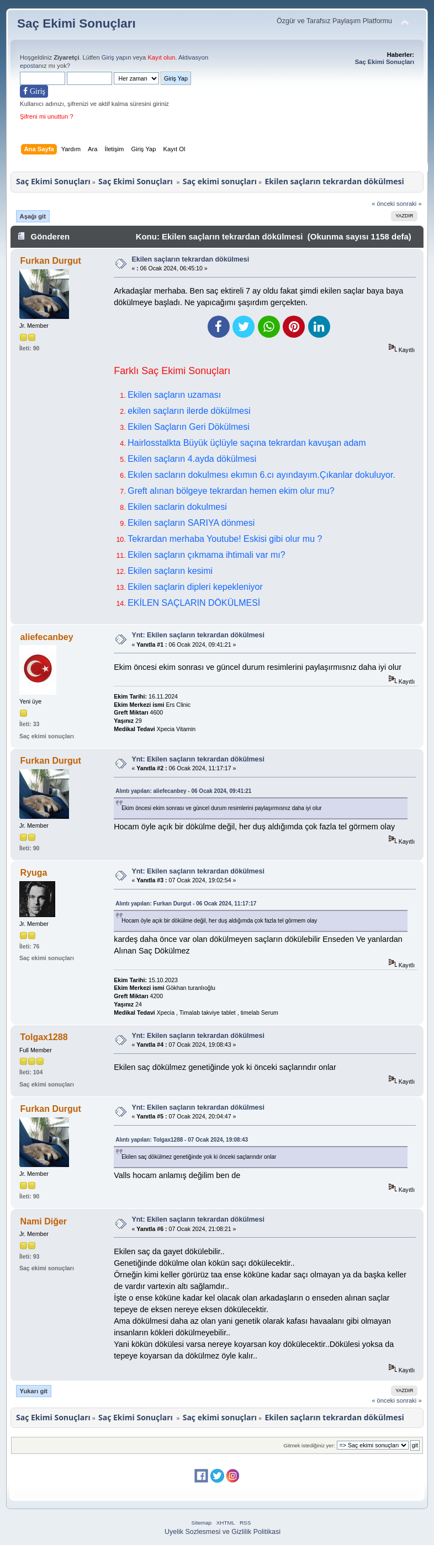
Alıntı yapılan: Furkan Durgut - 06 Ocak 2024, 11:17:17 (185, 904)
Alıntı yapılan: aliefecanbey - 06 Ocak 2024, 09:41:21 (183, 791)
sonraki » (409, 203)
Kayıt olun (161, 57)
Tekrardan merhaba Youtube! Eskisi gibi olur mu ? (225, 539)
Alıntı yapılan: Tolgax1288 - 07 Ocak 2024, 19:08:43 (181, 1140)
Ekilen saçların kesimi (170, 571)
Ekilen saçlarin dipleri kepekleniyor (195, 587)
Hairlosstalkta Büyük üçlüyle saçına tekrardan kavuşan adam (247, 442)
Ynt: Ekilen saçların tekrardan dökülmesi (197, 635)
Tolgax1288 (44, 1037)
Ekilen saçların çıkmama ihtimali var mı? (206, 555)
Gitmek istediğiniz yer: (309, 1445)
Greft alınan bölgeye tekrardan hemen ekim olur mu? (231, 491)
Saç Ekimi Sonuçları (76, 23)
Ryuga (33, 872)
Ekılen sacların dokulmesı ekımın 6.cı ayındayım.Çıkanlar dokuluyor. (261, 475)
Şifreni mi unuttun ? (46, 116)
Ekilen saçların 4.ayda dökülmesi (192, 459)
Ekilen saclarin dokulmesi (177, 507)
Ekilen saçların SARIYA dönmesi (191, 523)
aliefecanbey (46, 637)
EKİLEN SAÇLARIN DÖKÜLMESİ (194, 603)
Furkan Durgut (50, 260)
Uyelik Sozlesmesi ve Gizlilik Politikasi (222, 1532)
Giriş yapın (116, 57)
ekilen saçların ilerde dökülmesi (189, 410)
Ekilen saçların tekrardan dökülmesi (190, 259)
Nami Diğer (43, 1221)
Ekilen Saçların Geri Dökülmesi (189, 426)
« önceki (383, 203)
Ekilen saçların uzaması (174, 394)
